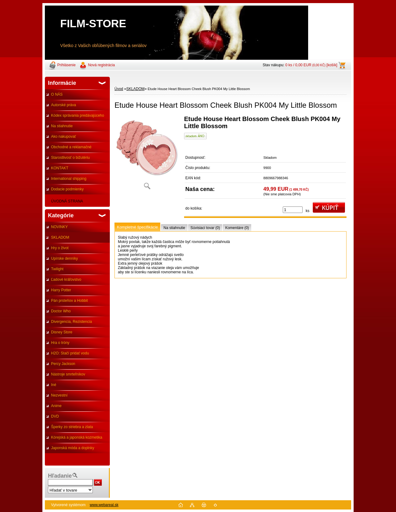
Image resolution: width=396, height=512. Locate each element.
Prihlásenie (66, 65)
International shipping (68, 178)
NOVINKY (59, 227)
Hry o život (60, 248)
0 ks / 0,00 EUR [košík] (311, 65)
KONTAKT (59, 168)
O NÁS (56, 94)
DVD (55, 416)
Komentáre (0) (237, 228)
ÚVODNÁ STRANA (67, 201)
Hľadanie (60, 476)
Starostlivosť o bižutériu (70, 157)
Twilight (57, 269)
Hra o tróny (60, 343)
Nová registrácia (101, 65)
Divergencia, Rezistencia (71, 321)
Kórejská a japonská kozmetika (76, 437)
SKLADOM (60, 237)
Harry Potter (61, 290)
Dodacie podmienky (67, 189)
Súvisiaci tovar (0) (205, 228)
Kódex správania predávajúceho (77, 115)
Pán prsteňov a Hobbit (69, 300)
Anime (56, 406)
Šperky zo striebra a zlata (72, 427)
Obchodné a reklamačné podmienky (68, 148)
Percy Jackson (63, 364)
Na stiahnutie (62, 126)
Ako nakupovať (63, 136)
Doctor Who (61, 311)
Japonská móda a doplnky (72, 448)
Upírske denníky (64, 258)
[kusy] (293, 209)
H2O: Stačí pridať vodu (70, 353)
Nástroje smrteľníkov (68, 374)
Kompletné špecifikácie (137, 227)
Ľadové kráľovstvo (66, 279)
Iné (53, 385)
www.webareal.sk (104, 505)
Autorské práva (63, 105)
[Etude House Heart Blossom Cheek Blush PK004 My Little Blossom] (147, 154)
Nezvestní (59, 395)
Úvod (118, 89)
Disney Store (61, 332)
